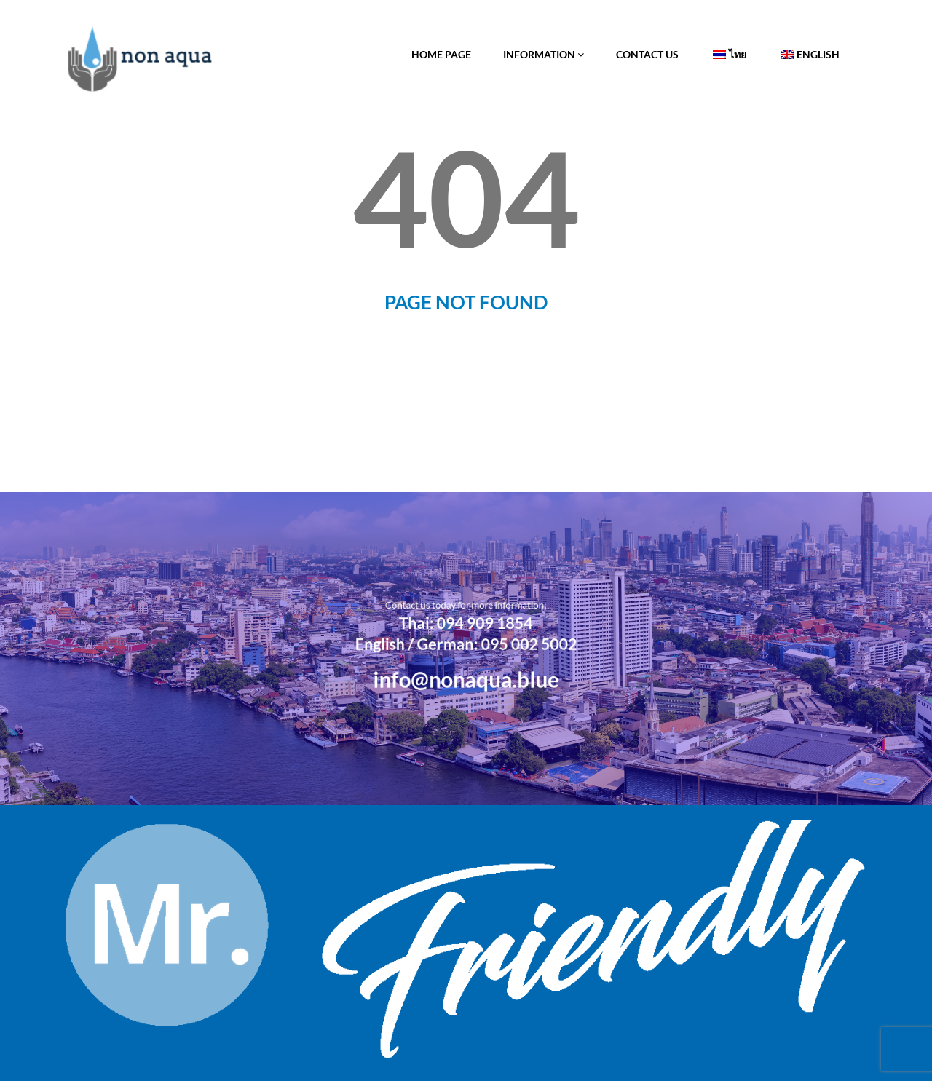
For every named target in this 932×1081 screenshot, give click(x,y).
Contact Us (647, 54)
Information (543, 54)
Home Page (441, 54)
